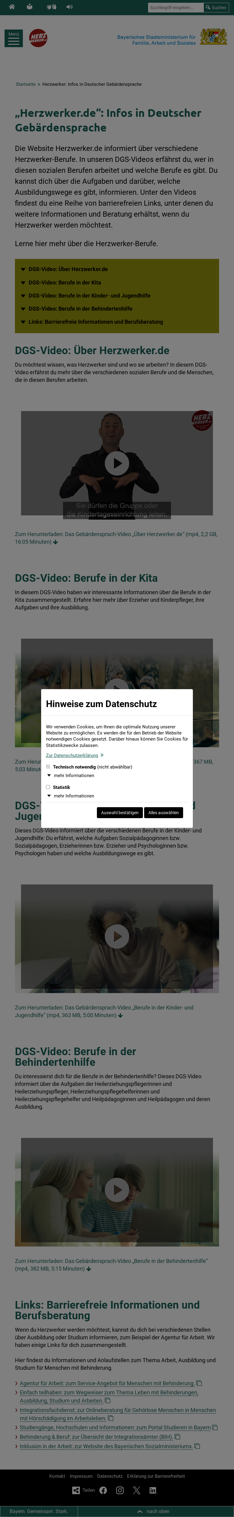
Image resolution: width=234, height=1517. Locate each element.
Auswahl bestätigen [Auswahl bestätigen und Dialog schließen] (120, 812)
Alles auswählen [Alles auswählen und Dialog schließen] (163, 812)
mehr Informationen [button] (74, 775)
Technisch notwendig (89, 767)
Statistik (58, 787)
